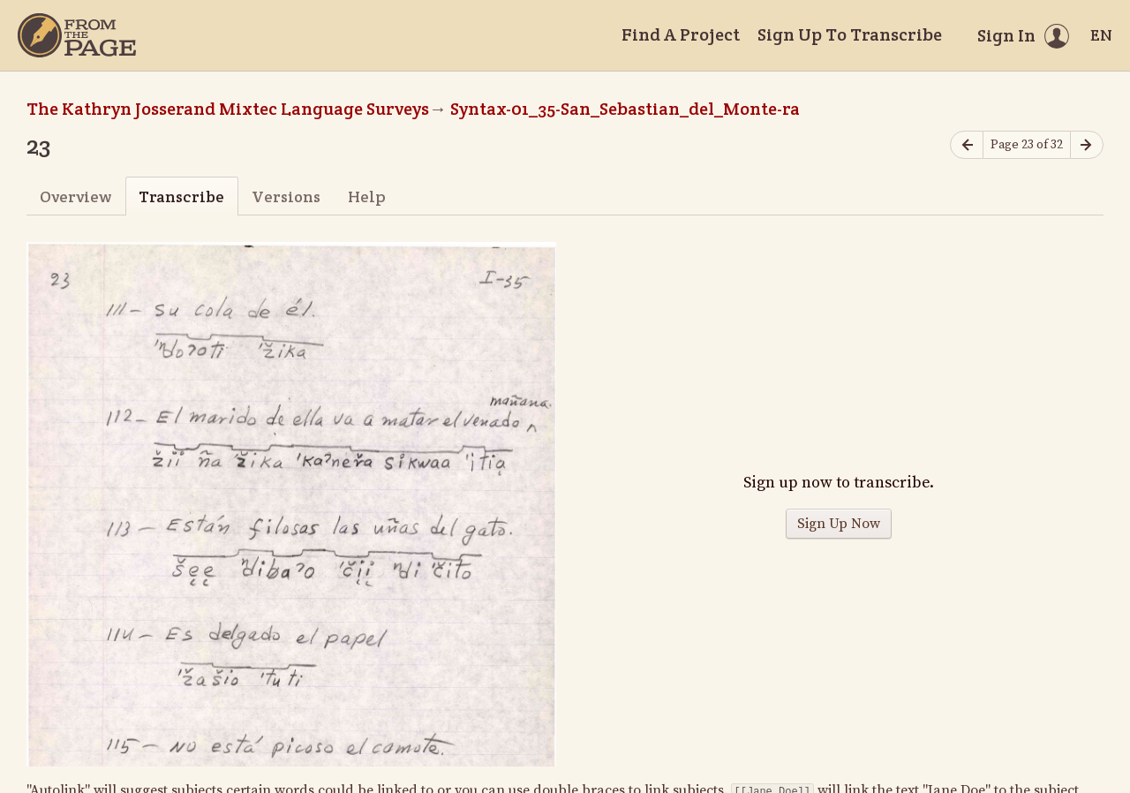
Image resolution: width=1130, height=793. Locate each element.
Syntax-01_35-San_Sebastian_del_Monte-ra (625, 108)
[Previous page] (966, 145)
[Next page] (1087, 145)
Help (367, 196)
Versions (286, 196)
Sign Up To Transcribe (849, 34)
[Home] (77, 35)
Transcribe (181, 196)
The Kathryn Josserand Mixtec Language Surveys (227, 108)
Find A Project (681, 34)
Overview (75, 196)
